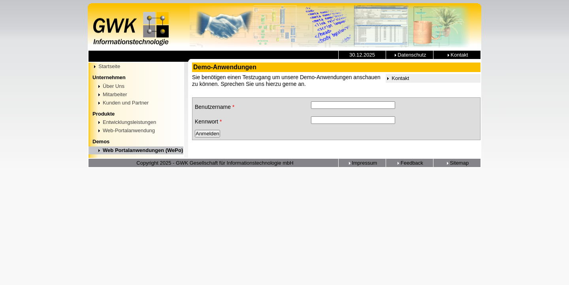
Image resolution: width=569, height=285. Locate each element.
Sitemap (457, 163)
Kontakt (457, 55)
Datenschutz (409, 55)
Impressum (362, 163)
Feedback (409, 163)
